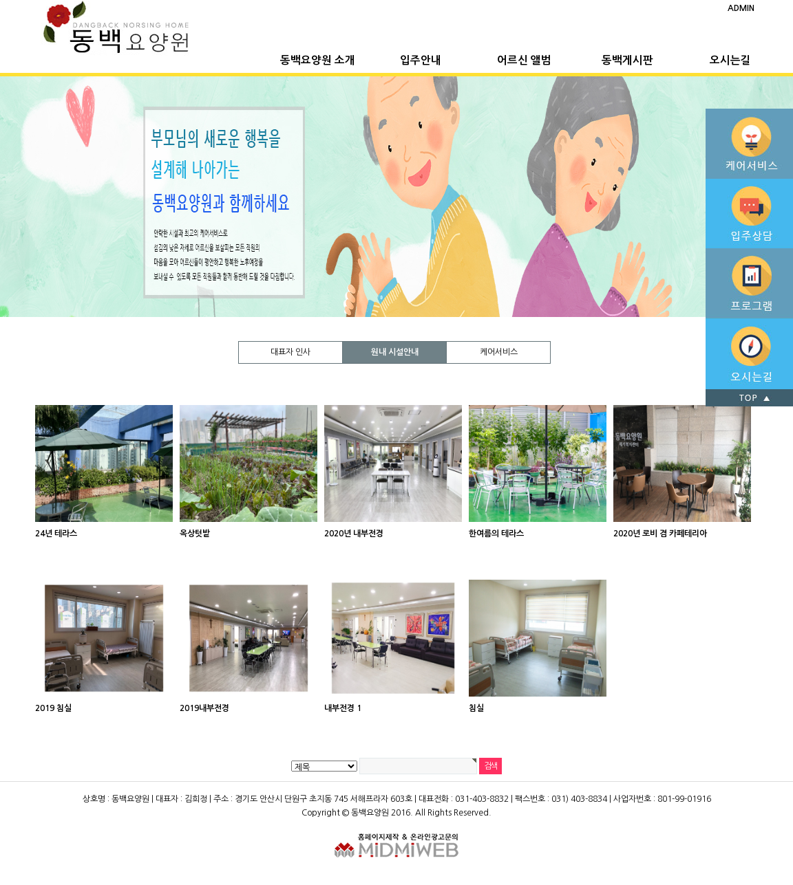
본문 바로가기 (0, 0)
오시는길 (730, 60)
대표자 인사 (290, 352)
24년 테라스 (56, 533)
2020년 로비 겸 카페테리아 (660, 533)
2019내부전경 (204, 708)
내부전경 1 (342, 708)
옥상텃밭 (195, 533)
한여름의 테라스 (496, 533)
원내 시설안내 (395, 352)
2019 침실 (53, 708)
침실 (476, 708)
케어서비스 (499, 352)
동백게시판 (627, 60)
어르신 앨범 (524, 60)
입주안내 (420, 60)
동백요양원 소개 (317, 60)
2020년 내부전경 (353, 533)
